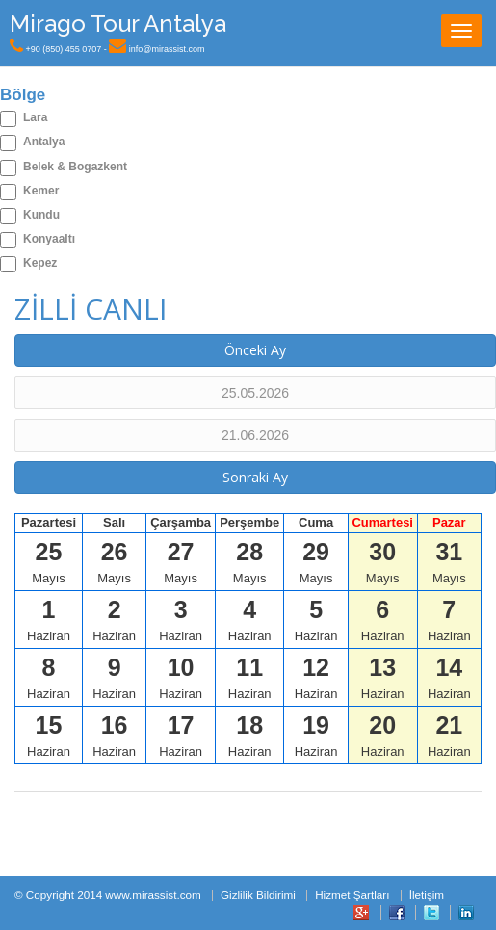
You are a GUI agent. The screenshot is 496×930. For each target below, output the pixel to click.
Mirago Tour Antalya (118, 24)
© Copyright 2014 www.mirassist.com (107, 895)
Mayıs (48, 561)
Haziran (48, 619)
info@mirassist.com (167, 49)
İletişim (426, 895)
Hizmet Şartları (352, 895)
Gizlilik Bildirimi (258, 895)
